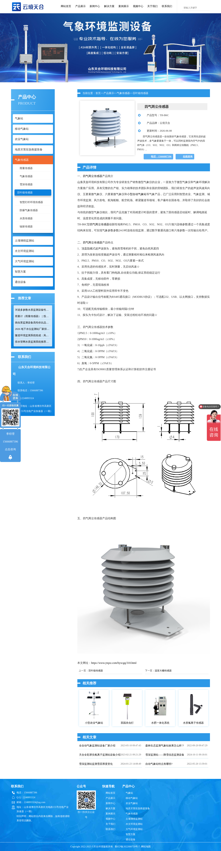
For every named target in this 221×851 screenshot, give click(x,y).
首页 (98, 93)
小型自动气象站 (136, 194)
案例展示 (123, 6)
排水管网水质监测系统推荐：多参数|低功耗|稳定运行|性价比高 (33, 341)
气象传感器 (26, 176)
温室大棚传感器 (163, 670)
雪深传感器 (26, 184)
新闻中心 (95, 6)
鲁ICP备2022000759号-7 (127, 846)
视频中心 (138, 6)
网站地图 (146, 846)
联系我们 (167, 6)
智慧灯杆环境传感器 (31, 202)
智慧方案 (130, 834)
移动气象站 (132, 798)
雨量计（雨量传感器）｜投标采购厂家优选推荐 (33, 316)
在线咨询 (188, 156)
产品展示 (80, 6)
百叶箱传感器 (25, 192)
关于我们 (152, 6)
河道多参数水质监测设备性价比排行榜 (33, 309)
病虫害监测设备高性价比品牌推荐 (33, 322)
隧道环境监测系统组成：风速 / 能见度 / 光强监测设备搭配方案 (33, 335)
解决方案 (109, 6)
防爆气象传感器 (29, 210)
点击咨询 (10, 449)
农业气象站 (132, 803)
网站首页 (66, 6)
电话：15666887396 (161, 156)
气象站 (129, 793)
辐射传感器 (26, 226)
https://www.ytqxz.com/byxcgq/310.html (114, 662)
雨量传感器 (26, 168)
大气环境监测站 (134, 829)
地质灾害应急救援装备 (138, 808)
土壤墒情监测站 (134, 819)
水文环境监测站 (134, 824)
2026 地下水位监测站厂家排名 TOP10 (33, 329)
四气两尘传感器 (92, 176)
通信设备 (130, 839)
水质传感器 (26, 218)
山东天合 (82, 182)
